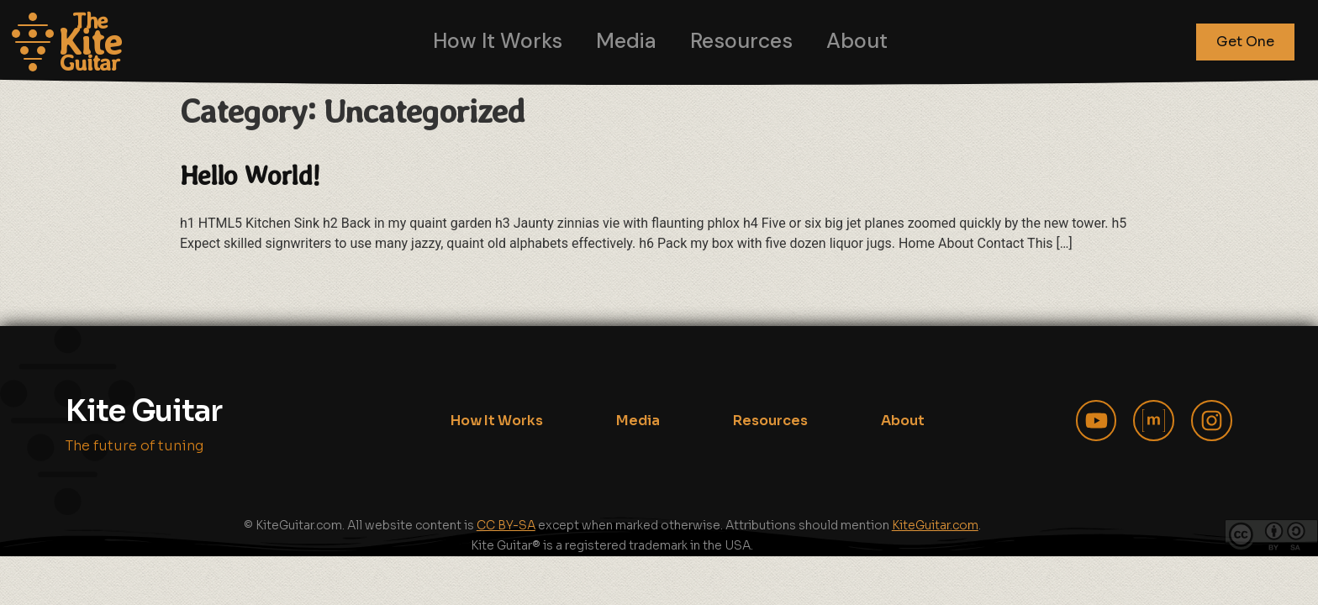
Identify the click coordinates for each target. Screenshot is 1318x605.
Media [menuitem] (638, 420)
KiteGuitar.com (935, 525)
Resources (741, 41)
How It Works (497, 41)
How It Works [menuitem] (497, 420)
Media (626, 41)
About (857, 41)
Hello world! (249, 175)
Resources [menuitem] (770, 420)
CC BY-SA (506, 525)
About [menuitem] (903, 420)
